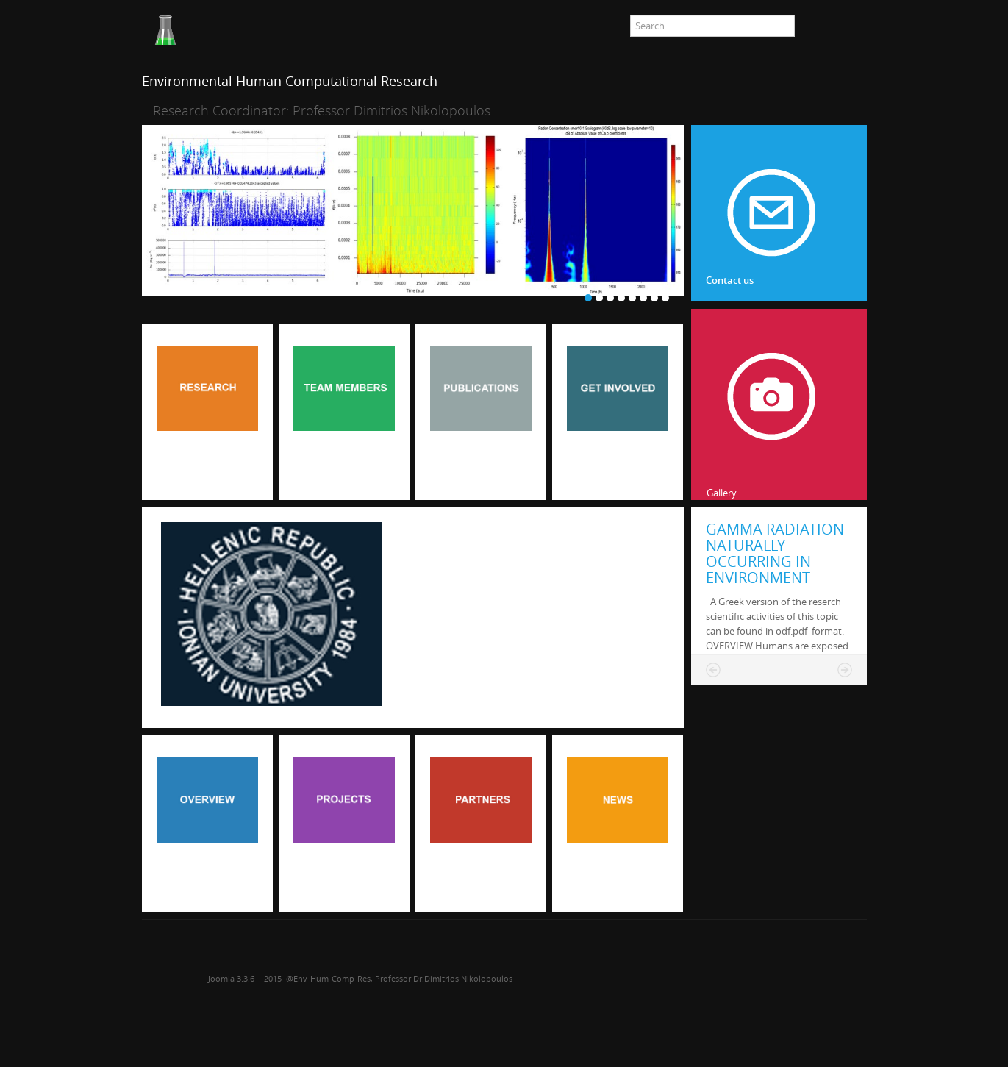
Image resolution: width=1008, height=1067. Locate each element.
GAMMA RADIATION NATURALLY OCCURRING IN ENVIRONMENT (775, 553)
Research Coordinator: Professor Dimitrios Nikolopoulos (321, 110)
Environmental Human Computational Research (289, 81)
